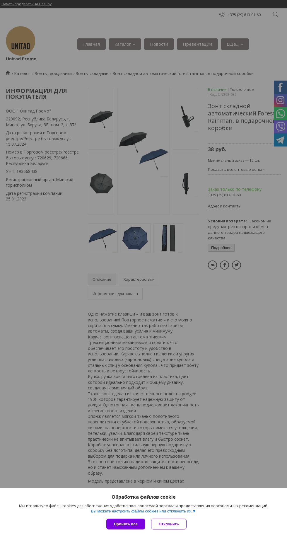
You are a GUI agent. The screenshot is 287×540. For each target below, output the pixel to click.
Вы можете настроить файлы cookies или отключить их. (141, 511)
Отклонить (169, 524)
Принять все (126, 524)
